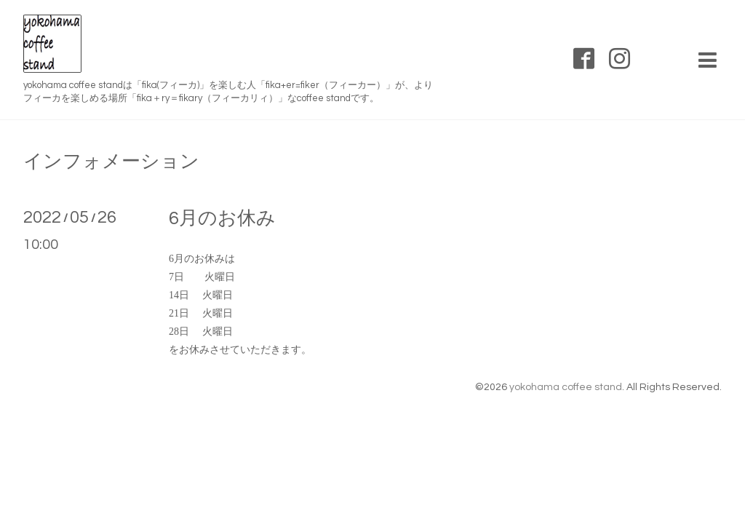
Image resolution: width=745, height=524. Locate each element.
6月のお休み (222, 218)
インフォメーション (111, 161)
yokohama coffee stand (565, 387)
